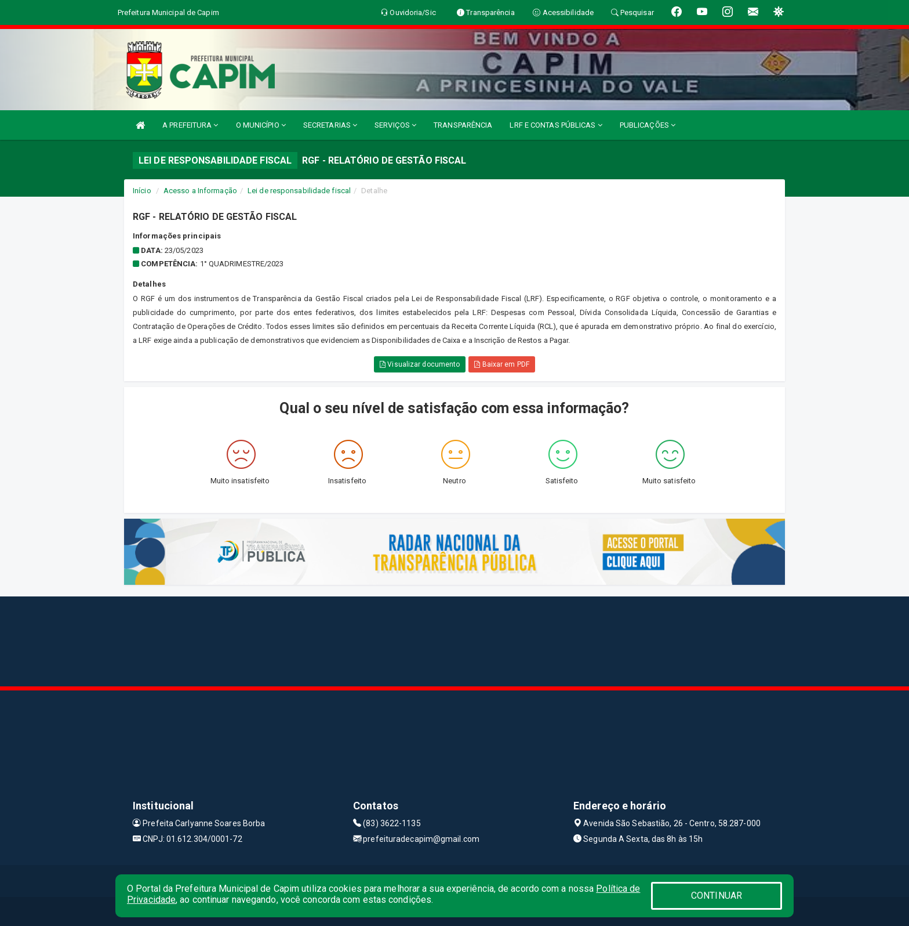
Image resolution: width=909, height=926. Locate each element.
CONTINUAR (716, 895)
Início (142, 190)
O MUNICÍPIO (261, 125)
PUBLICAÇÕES (647, 125)
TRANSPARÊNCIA (463, 125)
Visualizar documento (420, 364)
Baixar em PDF (501, 364)
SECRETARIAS (330, 125)
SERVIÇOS (395, 125)
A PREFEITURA (190, 125)
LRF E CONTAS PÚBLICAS (556, 125)
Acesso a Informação (200, 190)
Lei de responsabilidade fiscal (299, 190)
